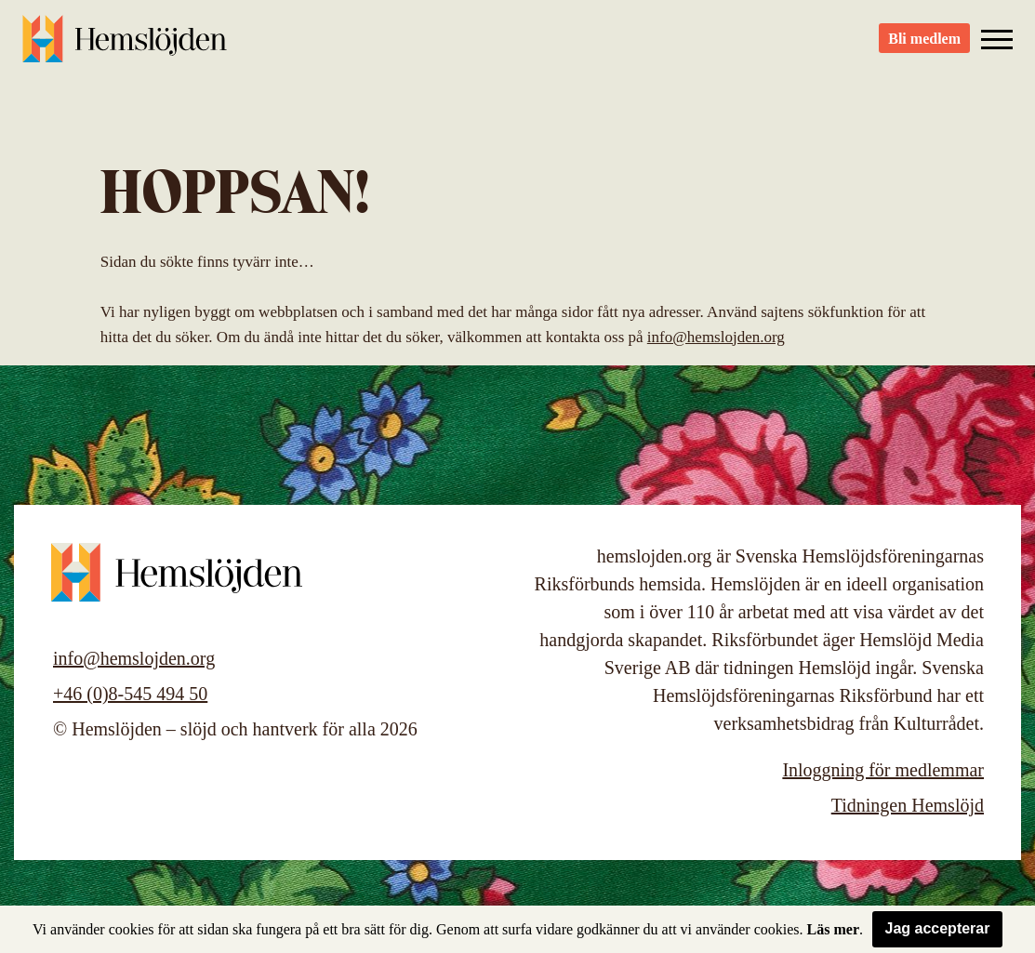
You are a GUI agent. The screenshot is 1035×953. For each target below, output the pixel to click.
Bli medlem (924, 47)
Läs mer (833, 929)
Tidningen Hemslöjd (907, 805)
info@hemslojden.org (716, 337)
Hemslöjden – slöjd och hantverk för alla (124, 46)
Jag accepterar (937, 928)
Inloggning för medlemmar (883, 770)
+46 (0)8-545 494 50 (130, 693)
